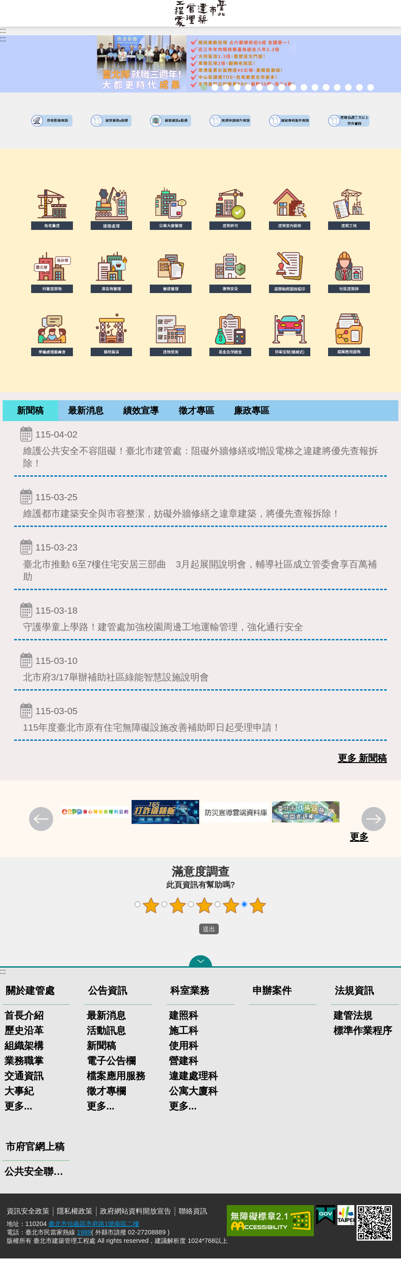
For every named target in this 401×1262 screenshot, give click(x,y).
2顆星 (177, 908)
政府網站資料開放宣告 (135, 1214)
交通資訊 (24, 1079)
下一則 (374, 823)
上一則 (42, 823)
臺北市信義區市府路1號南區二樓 (93, 1227)
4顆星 (231, 908)
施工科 (183, 1034)
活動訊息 (106, 1034)
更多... (18, 1109)
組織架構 (24, 1049)
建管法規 (353, 1019)
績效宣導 (141, 412)
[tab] (30, 412)
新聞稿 (30, 412)
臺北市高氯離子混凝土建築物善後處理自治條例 (348, 87)
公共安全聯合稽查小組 (36, 1175)
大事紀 (19, 1094)
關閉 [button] (200, 964)
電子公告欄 (111, 1064)
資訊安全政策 (28, 1214)
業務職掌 (24, 1064)
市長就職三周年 (203, 87)
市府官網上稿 (35, 1150)
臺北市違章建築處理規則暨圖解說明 (248, 87)
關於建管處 (30, 994)
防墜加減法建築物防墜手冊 (326, 87)
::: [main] (3, 39)
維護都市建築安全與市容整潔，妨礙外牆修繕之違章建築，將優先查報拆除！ (200, 506)
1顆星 (151, 908)
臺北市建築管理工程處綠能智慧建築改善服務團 (237, 87)
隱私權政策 (74, 1214)
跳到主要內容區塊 (4, 4)
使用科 (183, 1049)
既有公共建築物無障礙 (259, 87)
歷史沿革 (24, 1034)
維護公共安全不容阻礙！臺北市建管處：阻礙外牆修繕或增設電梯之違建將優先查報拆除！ (200, 450)
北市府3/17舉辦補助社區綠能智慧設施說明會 (200, 670)
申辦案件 (272, 994)
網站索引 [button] (13, 13)
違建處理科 (193, 1079)
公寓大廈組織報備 (304, 87)
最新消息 (86, 412)
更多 (359, 840)
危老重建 (292, 87)
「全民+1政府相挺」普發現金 (226, 87)
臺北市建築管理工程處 (200, 13)
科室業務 (189, 994)
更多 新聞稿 (362, 761)
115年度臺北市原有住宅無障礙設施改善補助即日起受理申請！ (200, 720)
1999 (84, 1235)
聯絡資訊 (193, 1214)
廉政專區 (252, 412)
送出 (190, 932)
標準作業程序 (362, 1034)
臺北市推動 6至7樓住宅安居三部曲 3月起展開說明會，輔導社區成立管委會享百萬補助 (200, 563)
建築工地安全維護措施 (359, 87)
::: (3, 30)
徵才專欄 (106, 1094)
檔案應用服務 (116, 1079)
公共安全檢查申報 (315, 87)
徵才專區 (196, 412)
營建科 (183, 1064)
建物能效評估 (337, 87)
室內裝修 (281, 87)
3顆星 (204, 908)
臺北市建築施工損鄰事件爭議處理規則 (370, 87)
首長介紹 (24, 1019)
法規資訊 (354, 994)
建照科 (183, 1019)
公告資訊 (107, 994)
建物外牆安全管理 (270, 87)
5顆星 (257, 908)
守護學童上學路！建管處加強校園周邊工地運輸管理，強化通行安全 (200, 620)
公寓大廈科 (193, 1094)
